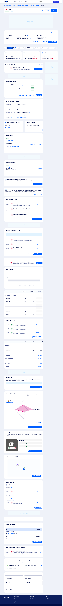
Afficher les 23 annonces (37, 253)
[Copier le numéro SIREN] (11, 32)
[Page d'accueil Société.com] (6, 2)
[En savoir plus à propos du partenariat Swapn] (22, 562)
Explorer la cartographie (36, 475)
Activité (22, 47)
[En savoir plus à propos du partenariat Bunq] (22, 565)
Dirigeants (37, 47)
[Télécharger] (41, 204)
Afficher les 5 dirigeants (37, 173)
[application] (24, 277)
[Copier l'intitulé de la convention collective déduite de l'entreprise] (30, 112)
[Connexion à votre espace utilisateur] (56, 2)
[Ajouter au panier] (38, 69)
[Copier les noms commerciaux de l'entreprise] (22, 91)
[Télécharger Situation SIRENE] (41, 88)
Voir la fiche (40, 168)
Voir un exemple (40, 64)
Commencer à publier (38, 235)
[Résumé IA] (35, 204)
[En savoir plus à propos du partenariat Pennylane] (41, 565)
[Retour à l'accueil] (7, 597)
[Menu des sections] (5, 48)
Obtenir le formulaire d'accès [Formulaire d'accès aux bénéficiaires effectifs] (37, 194)
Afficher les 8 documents (37, 336)
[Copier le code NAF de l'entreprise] (27, 104)
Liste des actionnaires (37, 184)
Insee (38, 38)
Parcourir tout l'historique (37, 541)
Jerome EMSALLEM (11, 500)
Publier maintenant (28, 253)
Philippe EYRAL (39, 35)
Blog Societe (47, 598)
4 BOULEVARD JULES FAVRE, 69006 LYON (44, 32)
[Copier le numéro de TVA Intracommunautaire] (12, 38)
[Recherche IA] (10, 48)
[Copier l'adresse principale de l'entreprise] (52, 32)
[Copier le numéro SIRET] (13, 35)
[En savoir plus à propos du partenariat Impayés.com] (41, 562)
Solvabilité (54, 10)
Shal (42, 38)
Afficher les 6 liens (38, 507)
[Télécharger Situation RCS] (41, 85)
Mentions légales (36, 41)
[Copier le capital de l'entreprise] (22, 88)
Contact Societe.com (32, 598)
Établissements (30, 47)
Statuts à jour (44, 41)
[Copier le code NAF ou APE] (27, 35)
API (14, 602)
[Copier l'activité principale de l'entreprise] (25, 107)
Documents (44, 47)
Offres (26, 1)
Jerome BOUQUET (11, 533)
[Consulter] (38, 204)
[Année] (8, 437)
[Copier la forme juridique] (30, 38)
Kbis (16, 47)
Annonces (52, 47)
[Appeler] (47, 10)
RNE (40, 38)
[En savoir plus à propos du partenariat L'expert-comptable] (22, 568)
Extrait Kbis (38, 95)
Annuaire (15, 601)
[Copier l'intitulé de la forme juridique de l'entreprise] (22, 85)
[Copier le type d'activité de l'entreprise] (27, 110)
